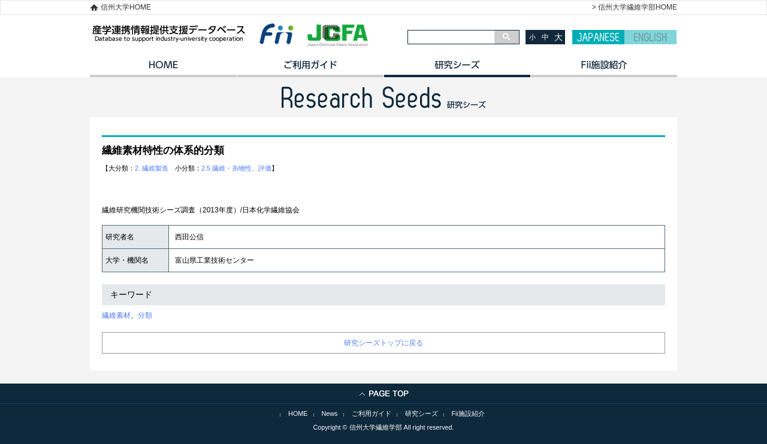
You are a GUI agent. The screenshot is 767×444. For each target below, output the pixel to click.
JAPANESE (598, 37)
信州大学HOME (126, 7)
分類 (145, 315)
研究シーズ (457, 69)
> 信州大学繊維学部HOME (634, 7)
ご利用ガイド (310, 69)
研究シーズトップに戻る (383, 343)
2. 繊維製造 (151, 168)
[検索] (451, 37)
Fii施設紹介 (468, 413)
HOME (163, 69)
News (330, 413)
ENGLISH (650, 37)
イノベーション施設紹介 (603, 69)
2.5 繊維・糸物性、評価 (236, 168)
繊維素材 (116, 315)
